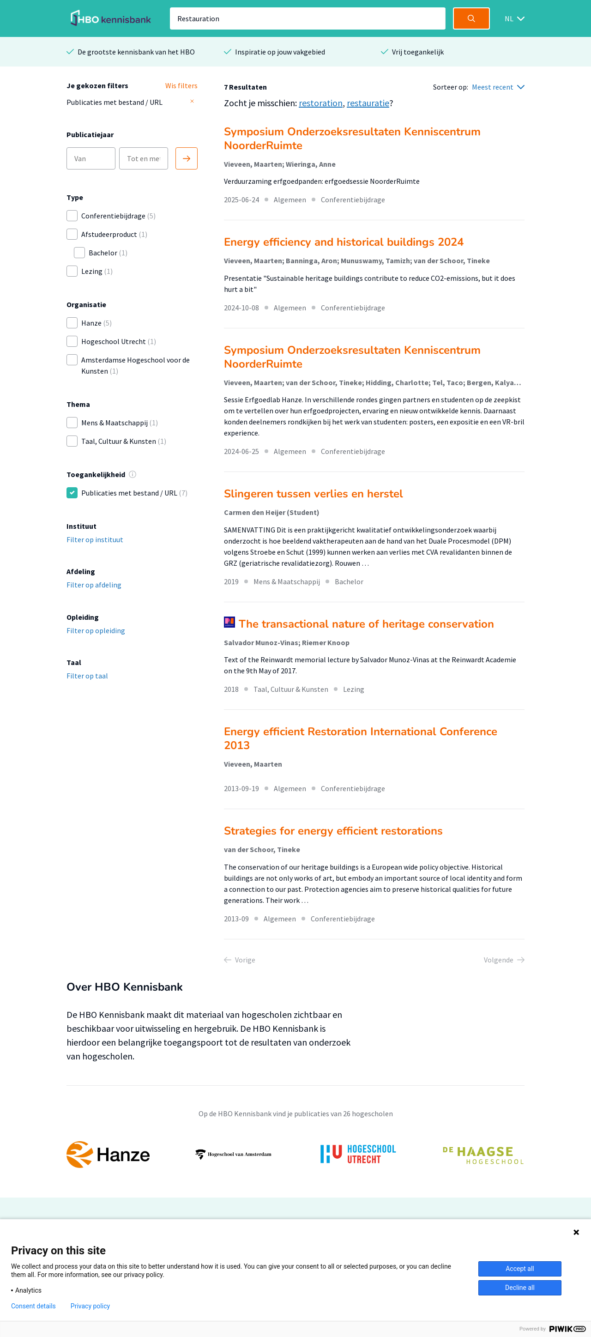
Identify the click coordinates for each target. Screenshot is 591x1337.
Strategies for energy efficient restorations (333, 830)
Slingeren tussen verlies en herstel (313, 493)
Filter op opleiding (95, 630)
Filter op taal (87, 676)
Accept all (520, 1268)
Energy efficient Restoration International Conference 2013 (360, 738)
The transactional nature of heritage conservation (366, 624)
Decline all (520, 1287)
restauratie (368, 103)
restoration (321, 103)
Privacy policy (90, 1306)
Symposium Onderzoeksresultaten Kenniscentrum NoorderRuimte (352, 138)
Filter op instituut (94, 539)
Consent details (33, 1306)
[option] (295, 1154)
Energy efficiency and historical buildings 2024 (344, 242)
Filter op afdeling (93, 585)
